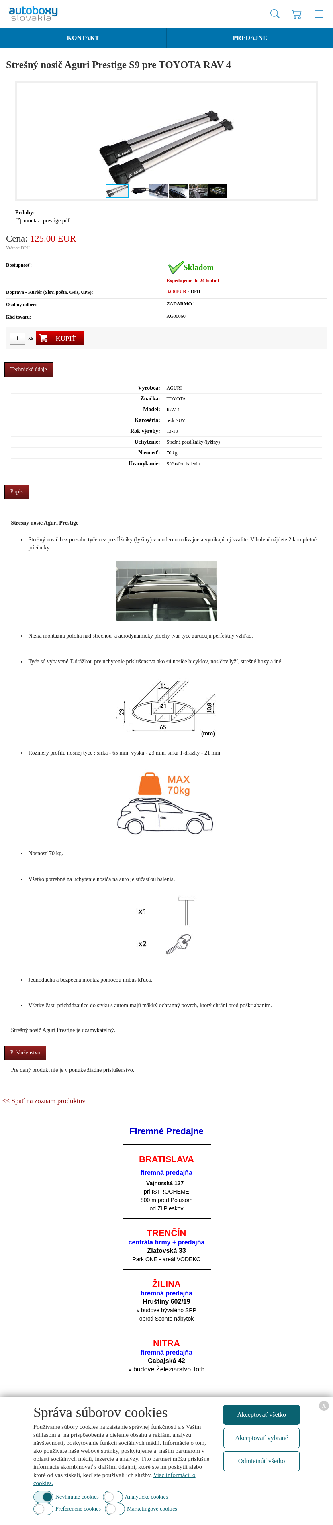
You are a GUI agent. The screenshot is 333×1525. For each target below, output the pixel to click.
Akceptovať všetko (261, 1414)
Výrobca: (149, 388)
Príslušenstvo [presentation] (25, 1053)
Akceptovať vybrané (261, 1437)
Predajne (250, 37)
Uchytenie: (147, 442)
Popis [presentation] (16, 492)
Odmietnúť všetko (261, 1461)
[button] (308, 140)
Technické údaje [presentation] (28, 369)
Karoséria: (147, 420)
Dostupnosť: (19, 265)
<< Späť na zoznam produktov (44, 1101)
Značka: (150, 399)
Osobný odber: (21, 304)
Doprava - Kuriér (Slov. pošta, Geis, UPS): (49, 292)
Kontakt (83, 37)
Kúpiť (65, 338)
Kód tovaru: (18, 317)
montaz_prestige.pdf (47, 221)
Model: (151, 409)
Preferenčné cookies (78, 1509)
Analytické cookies (146, 1497)
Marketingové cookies (152, 1509)
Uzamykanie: (144, 464)
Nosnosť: (149, 453)
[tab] (28, 369)
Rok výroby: (145, 431)
